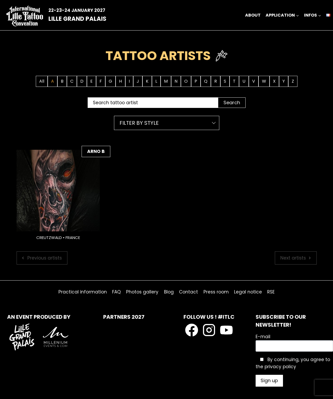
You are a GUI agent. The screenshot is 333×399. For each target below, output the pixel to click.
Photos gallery (142, 292)
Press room (216, 292)
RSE (271, 292)
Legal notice (248, 292)
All (41, 81)
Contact (188, 292)
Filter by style (139, 123)
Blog (169, 292)
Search (231, 102)
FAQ (116, 292)
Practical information (82, 292)
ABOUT (253, 15)
